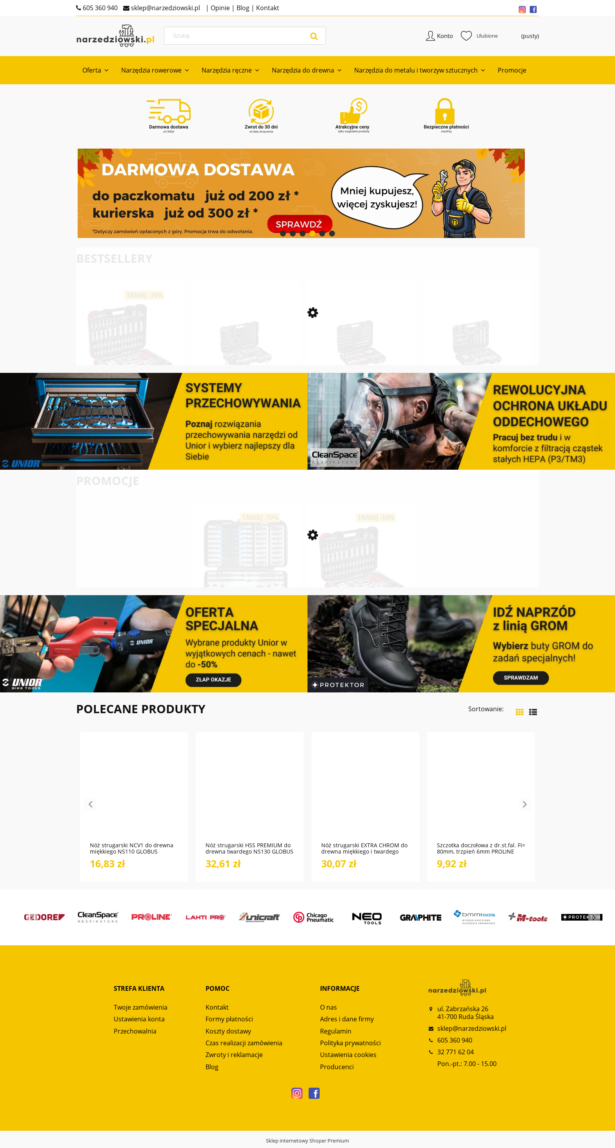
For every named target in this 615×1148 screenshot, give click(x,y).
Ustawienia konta (139, 1021)
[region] (307, 195)
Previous (90, 806)
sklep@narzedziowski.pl (164, 8)
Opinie (219, 8)
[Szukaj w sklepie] (246, 36)
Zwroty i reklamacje (234, 1056)
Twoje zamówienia (140, 1009)
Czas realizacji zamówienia (244, 1045)
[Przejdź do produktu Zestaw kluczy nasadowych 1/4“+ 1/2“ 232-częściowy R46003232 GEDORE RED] (361, 358)
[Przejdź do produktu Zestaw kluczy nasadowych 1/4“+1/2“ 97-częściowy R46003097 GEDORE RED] (477, 358)
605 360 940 (99, 8)
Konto (445, 37)
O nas (328, 1009)
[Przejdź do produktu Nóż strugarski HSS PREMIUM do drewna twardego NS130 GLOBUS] (250, 793)
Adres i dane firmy (347, 1021)
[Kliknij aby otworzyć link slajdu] (307, 195)
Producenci (337, 1068)
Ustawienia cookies (348, 1056)
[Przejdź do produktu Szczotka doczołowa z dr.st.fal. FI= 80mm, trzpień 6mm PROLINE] (481, 793)
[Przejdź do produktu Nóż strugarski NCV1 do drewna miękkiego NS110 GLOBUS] (134, 793)
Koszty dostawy (228, 1032)
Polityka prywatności (350, 1045)
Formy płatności (229, 1021)
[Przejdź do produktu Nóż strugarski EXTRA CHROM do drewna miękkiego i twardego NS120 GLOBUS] (365, 793)
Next (525, 806)
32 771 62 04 (455, 1054)
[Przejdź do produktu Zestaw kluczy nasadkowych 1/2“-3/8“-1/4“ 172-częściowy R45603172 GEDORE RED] (130, 358)
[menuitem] (95, 72)
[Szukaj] (314, 37)
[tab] (283, 235)
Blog (242, 8)
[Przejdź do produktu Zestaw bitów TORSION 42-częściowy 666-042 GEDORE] (246, 579)
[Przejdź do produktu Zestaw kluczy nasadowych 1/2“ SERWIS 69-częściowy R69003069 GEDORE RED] (246, 358)
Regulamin (335, 1032)
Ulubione (479, 37)
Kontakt (267, 8)
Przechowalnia (135, 1032)
